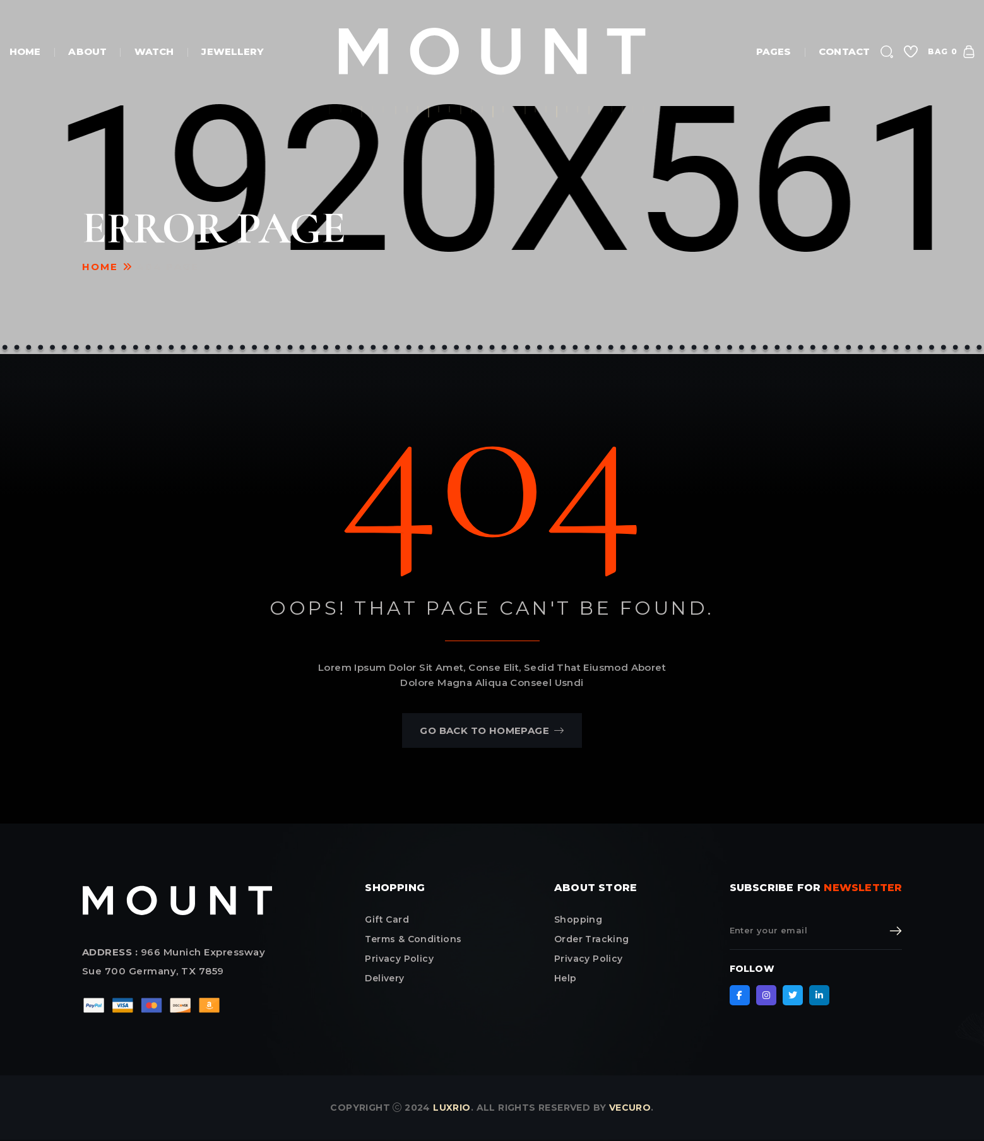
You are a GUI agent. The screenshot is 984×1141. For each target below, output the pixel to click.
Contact (844, 51)
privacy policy (399, 958)
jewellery (232, 51)
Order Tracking (591, 939)
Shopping (578, 919)
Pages (773, 51)
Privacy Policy (588, 958)
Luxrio (451, 1107)
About (87, 51)
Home (24, 51)
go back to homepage (492, 730)
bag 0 (951, 51)
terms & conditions (413, 939)
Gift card (387, 919)
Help (565, 978)
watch (154, 51)
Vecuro (630, 1107)
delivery (384, 978)
